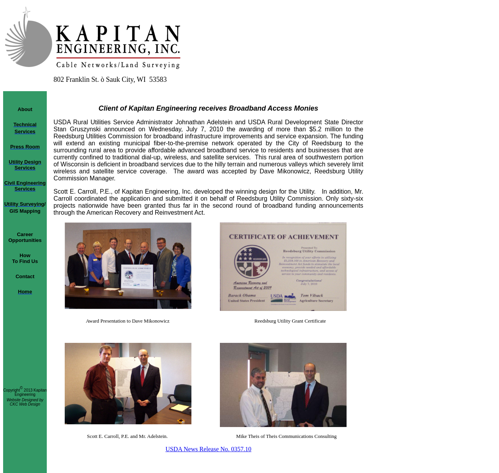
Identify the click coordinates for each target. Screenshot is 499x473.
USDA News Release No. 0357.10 (208, 449)
